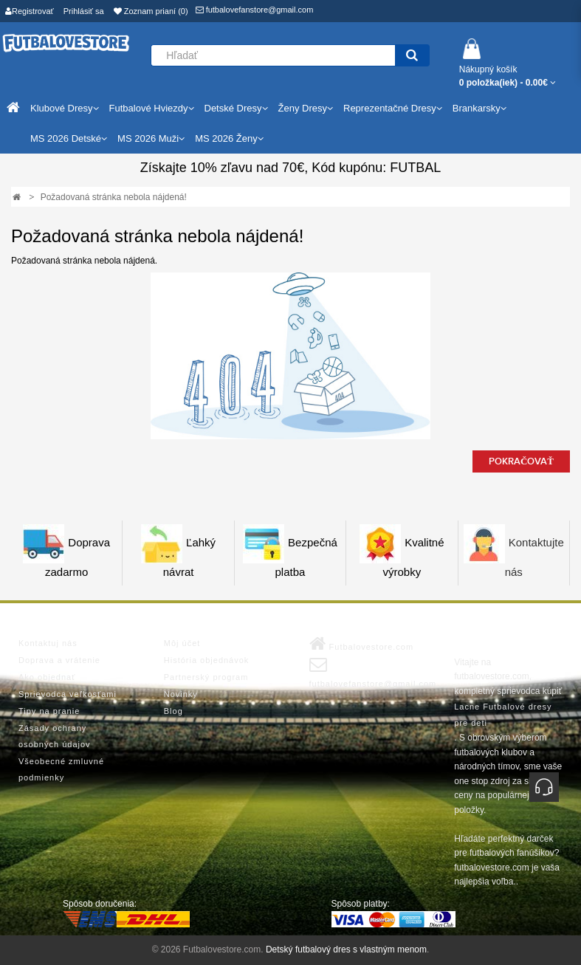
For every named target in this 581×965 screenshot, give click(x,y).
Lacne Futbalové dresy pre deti (502, 714)
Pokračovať (521, 461)
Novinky (181, 694)
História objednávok (207, 660)
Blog (173, 711)
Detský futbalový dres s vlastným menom (346, 949)
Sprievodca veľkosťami (67, 694)
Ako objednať (46, 677)
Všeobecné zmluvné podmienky (61, 769)
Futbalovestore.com (361, 644)
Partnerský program (206, 677)
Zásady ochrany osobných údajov (54, 736)
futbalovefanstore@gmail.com (255, 9)
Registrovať (29, 11)
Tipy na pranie (49, 711)
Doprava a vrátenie (59, 660)
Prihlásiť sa (83, 11)
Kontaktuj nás (48, 643)
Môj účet (182, 643)
